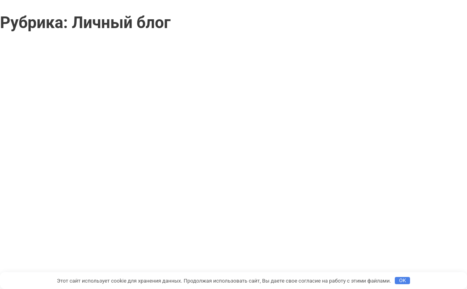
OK (402, 280)
